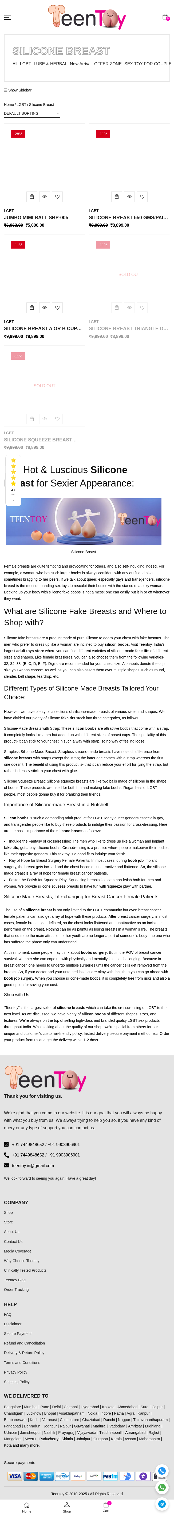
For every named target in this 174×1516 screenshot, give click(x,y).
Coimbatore (69, 1420)
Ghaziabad (91, 1420)
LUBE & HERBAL (50, 64)
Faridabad (12, 1426)
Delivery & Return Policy (24, 1353)
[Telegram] (162, 1504)
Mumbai (30, 1407)
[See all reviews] (13, 480)
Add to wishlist (57, 197)
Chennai (71, 1407)
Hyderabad (90, 1407)
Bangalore (12, 1407)
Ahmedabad (127, 1407)
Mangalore (13, 1439)
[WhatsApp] (162, 1487)
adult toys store (30, 651)
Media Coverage (17, 1251)
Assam (130, 1439)
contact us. (84, 1128)
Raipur (65, 1426)
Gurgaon (100, 1439)
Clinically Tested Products (25, 1270)
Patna (119, 1413)
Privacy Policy (15, 1372)
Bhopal (50, 1413)
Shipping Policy (17, 1382)
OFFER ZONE (108, 64)
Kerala (116, 1439)
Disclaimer (12, 1324)
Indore (105, 1413)
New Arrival (81, 64)
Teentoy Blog (15, 1280)
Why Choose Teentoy (21, 1261)
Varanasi (49, 1420)
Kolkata (108, 1407)
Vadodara (117, 1426)
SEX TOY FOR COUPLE (148, 64)
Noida (92, 1413)
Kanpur (144, 1413)
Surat (145, 1407)
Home (9, 104)
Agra (131, 1413)
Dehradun (32, 1426)
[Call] (162, 1471)
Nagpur (124, 1420)
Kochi (34, 1420)
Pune (44, 1407)
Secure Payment (18, 1333)
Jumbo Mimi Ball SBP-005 (36, 217)
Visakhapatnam (72, 1413)
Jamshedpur (30, 1432)
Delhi (56, 1407)
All (15, 64)
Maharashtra (149, 1439)
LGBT (25, 64)
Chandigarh (13, 1413)
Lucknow (33, 1413)
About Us (11, 1232)
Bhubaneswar (15, 1420)
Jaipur (158, 1407)
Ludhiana (153, 1426)
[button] (166, 17)
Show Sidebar (17, 90)
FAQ (7, 1314)
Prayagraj (66, 1432)
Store (8, 1222)
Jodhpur (50, 1426)
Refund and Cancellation (24, 1343)
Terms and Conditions (22, 1363)
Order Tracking (16, 1289)
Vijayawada (86, 1432)
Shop (8, 1212)
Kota (8, 1445)
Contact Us (13, 1241)
